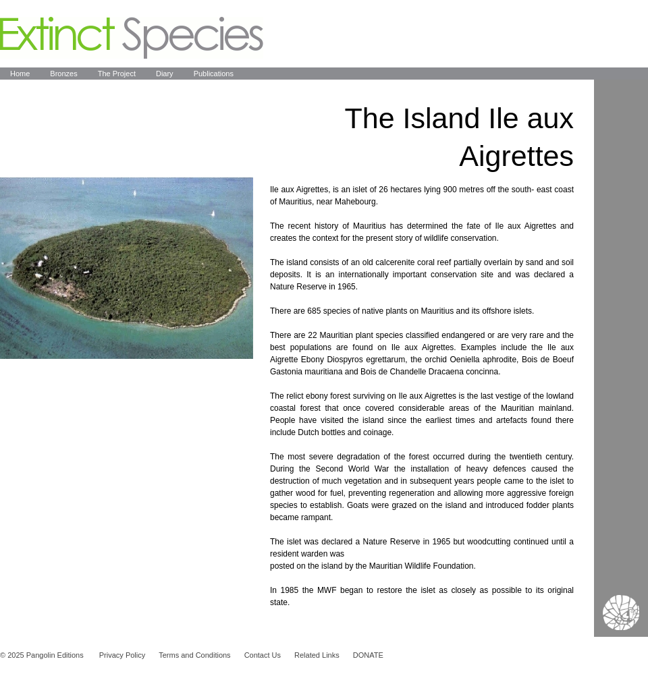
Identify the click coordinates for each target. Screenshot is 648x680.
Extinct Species (131, 38)
